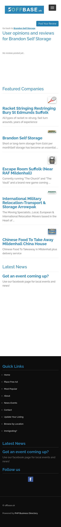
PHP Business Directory (26, 513)
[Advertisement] (30, 325)
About (7, 396)
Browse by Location (13, 424)
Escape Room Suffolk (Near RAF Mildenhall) (27, 171)
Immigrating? (10, 431)
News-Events (10, 403)
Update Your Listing (13, 417)
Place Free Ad (11, 382)
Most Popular (10, 389)
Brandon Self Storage (24, 28)
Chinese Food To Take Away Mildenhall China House (27, 241)
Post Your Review (47, 23)
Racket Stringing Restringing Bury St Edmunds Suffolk (29, 110)
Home (7, 375)
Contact (8, 410)
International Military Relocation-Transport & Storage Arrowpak (24, 202)
